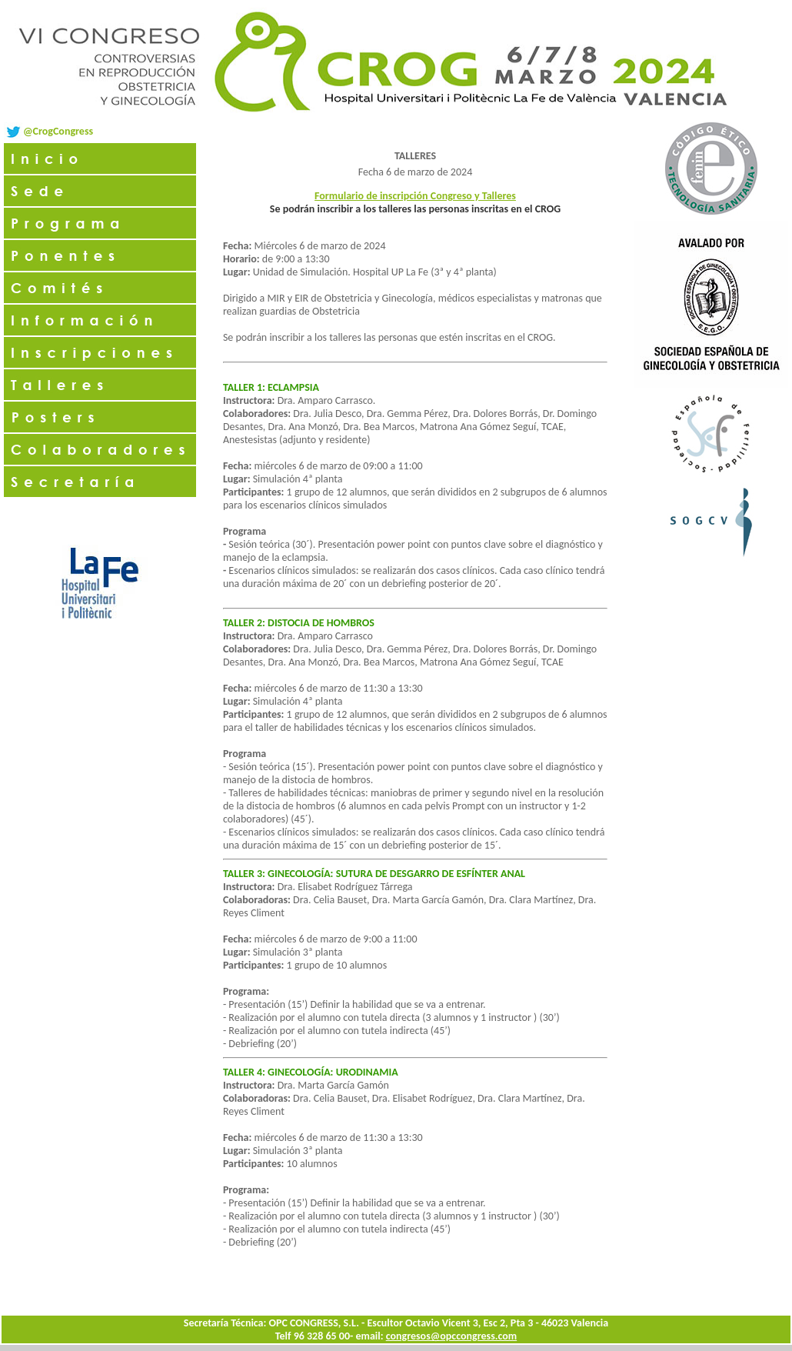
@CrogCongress (58, 131)
